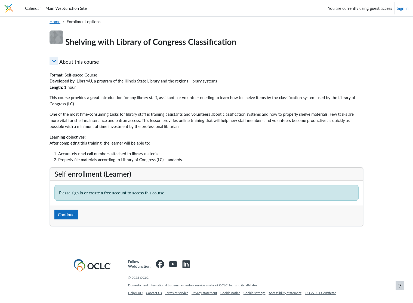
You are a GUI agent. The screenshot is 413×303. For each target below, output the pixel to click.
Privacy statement (204, 293)
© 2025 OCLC (138, 278)
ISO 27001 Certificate (320, 293)
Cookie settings (255, 293)
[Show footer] (400, 285)
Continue (66, 214)
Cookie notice (230, 293)
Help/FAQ (135, 293)
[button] (54, 61)
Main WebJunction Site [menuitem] (66, 8)
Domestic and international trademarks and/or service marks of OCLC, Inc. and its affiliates (192, 285)
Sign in (403, 8)
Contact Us (154, 293)
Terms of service (176, 293)
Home (55, 21)
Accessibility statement (285, 293)
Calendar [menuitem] (33, 8)
